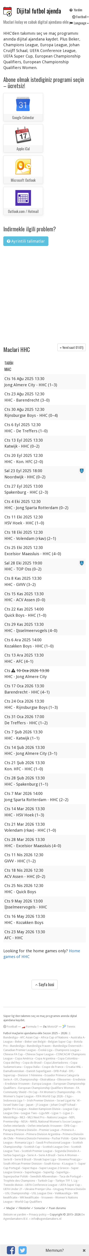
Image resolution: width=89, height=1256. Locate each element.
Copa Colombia (68, 1058)
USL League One (42, 1193)
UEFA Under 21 (12, 1189)
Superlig (48, 1172)
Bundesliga (17, 1045)
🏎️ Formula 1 (30, 1026)
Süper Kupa (29, 1168)
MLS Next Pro (36, 1117)
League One (11, 1113)
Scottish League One (56, 1146)
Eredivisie (79, 1079)
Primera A (68, 1130)
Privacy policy (38, 1214)
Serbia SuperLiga (14, 1155)
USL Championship (17, 1193)
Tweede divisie (13, 1184)
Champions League (67, 1050)
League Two (29, 1113)
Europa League (41, 1083)
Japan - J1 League (37, 1104)
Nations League (57, 1117)
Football (10, 1026)
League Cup (70, 1109)
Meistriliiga (10, 1117)
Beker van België (35, 1041)
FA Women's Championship (57, 1092)
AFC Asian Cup (29, 1037)
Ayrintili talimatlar (26, 241)
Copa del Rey (11, 1062)
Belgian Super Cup (60, 1041)
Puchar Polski (60, 1138)
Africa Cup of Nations (54, 1037)
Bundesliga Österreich (67, 1045)
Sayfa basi (44, 984)
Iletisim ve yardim (14, 1214)
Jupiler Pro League (15, 1109)
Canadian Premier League (19, 1050)
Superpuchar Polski (15, 1176)
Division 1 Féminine (30, 1075)
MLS (22, 1117)
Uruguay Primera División (69, 1189)
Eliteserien (64, 1079)
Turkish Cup (45, 1180)
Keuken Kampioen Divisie (45, 1109)
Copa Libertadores (56, 1062)
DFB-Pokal (60, 1071)
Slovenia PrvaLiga (69, 1159)
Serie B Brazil (23, 1159)
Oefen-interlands (14, 1125)
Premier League (49, 1130)
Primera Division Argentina (43, 1134)
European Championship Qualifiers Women (46, 1088)
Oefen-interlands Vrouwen (45, 1125)
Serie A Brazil (47, 1155)
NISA (24, 1121)
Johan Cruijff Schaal (63, 1104)
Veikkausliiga (63, 1193)
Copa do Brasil (32, 1062)
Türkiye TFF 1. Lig (66, 1180)
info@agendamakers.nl (46, 1218)
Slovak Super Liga (45, 1159)
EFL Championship (26, 1079)
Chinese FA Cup (13, 1054)
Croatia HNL (73, 1067)
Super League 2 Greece (54, 1168)
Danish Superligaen (39, 1071)
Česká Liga (45, 1050)
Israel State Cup (13, 1104)
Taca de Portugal (70, 1176)
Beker (18, 1041)
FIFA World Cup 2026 (49, 1096)
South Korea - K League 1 (60, 1163)
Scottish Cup (32, 1146)
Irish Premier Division (40, 1100)
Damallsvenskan (13, 1071)
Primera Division (13, 1134)
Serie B (7, 1159)
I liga (68, 1096)
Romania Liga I (24, 1142)
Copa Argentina (45, 1058)
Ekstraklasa (47, 1079)
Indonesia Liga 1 (14, 1100)
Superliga (62, 1172)
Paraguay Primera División (20, 1130)
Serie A (31, 1155)
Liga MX (44, 1113)
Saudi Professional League (53, 1142)
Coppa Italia (32, 1067)
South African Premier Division (22, 1163)
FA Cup (33, 1092)
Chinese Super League (39, 1054)
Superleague (33, 1172)
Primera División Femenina (32, 1138)
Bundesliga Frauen (39, 1045)
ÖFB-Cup (70, 1125)
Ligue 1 (56, 1113)
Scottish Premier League (37, 1151)
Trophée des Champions (19, 1180)
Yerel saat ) (71, 347)
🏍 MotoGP (50, 1026)
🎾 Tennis (68, 1026)
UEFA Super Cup (70, 1184)
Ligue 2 (67, 1113)
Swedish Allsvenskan (43, 1176)
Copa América (24, 1058)
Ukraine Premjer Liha (38, 1189)
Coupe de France (52, 1067)
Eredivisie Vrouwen (17, 1083)
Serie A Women (67, 1155)
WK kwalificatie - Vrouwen (36, 1197)
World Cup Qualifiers (28, 1201)
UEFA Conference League (41, 1184)
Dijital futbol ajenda (39, 10)
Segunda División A (67, 1151)
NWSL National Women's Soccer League (55, 1121)
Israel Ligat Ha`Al (68, 1100)
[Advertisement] (41, 293)
